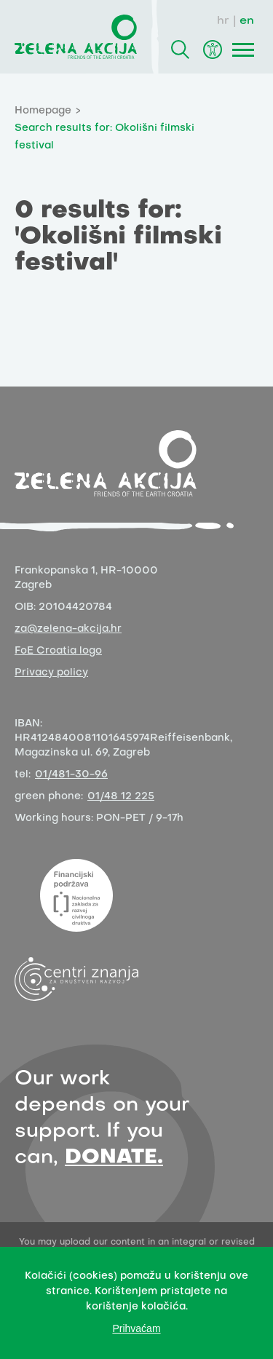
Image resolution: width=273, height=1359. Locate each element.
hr (223, 21)
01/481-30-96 (71, 775)
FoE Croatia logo (58, 651)
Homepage (43, 111)
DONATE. (114, 1158)
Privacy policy (51, 673)
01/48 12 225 (120, 796)
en (247, 21)
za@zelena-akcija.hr (68, 629)
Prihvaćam (136, 1328)
